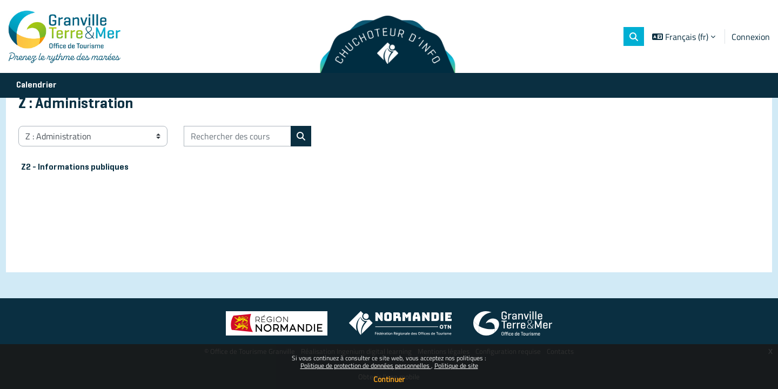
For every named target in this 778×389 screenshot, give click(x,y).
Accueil (51, 134)
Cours (87, 134)
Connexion (751, 36)
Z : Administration (144, 134)
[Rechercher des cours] (257, 188)
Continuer (389, 379)
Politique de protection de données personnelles (365, 365)
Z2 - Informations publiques (95, 219)
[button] (633, 36)
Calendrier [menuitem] (36, 85)
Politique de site (456, 365)
